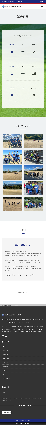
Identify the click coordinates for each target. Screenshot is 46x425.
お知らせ (5, 350)
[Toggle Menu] (42, 6)
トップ (5, 346)
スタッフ (5, 362)
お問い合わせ (6, 378)
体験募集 (5, 366)
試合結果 (5, 354)
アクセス (5, 374)
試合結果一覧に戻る (23, 292)
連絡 (4, 392)
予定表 (5, 370)
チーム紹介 (6, 358)
